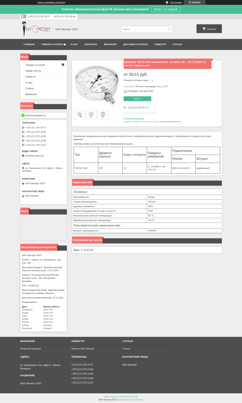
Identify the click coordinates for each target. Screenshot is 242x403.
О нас (74, 44)
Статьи (177, 44)
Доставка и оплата (135, 44)
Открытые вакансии (30, 348)
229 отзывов (176, 2)
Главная (29, 44)
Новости (160, 44)
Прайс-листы (33, 70)
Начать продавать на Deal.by (51, 2)
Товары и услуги (52, 44)
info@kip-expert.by (34, 155)
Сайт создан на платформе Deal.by (121, 396)
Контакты (91, 44)
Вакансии (110, 44)
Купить (137, 98)
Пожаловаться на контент (131, 400)
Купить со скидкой (165, 9)
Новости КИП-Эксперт (82, 348)
